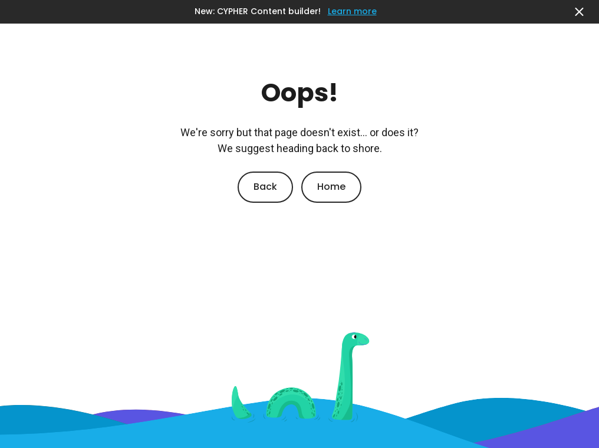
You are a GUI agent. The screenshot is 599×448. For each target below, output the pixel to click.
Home (331, 186)
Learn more (352, 11)
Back (265, 186)
